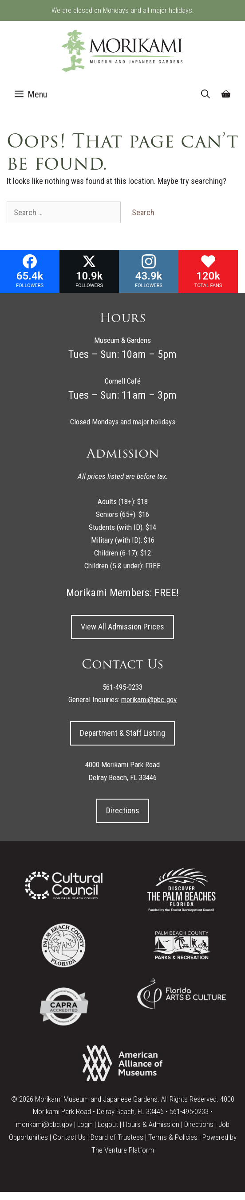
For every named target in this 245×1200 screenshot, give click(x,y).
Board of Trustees (117, 1137)
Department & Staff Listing (122, 733)
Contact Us (69, 1137)
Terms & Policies (173, 1137)
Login (85, 1124)
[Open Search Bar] (205, 94)
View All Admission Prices (122, 626)
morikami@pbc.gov (44, 1124)
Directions (122, 810)
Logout (108, 1124)
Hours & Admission (151, 1124)
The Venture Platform (122, 1150)
